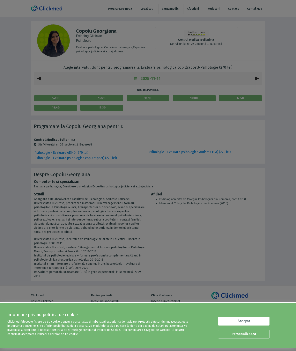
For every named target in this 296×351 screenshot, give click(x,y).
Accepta (243, 321)
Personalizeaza (244, 334)
